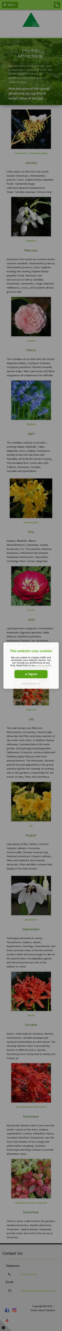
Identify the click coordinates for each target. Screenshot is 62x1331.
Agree (31, 674)
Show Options (31, 683)
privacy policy (44, 665)
